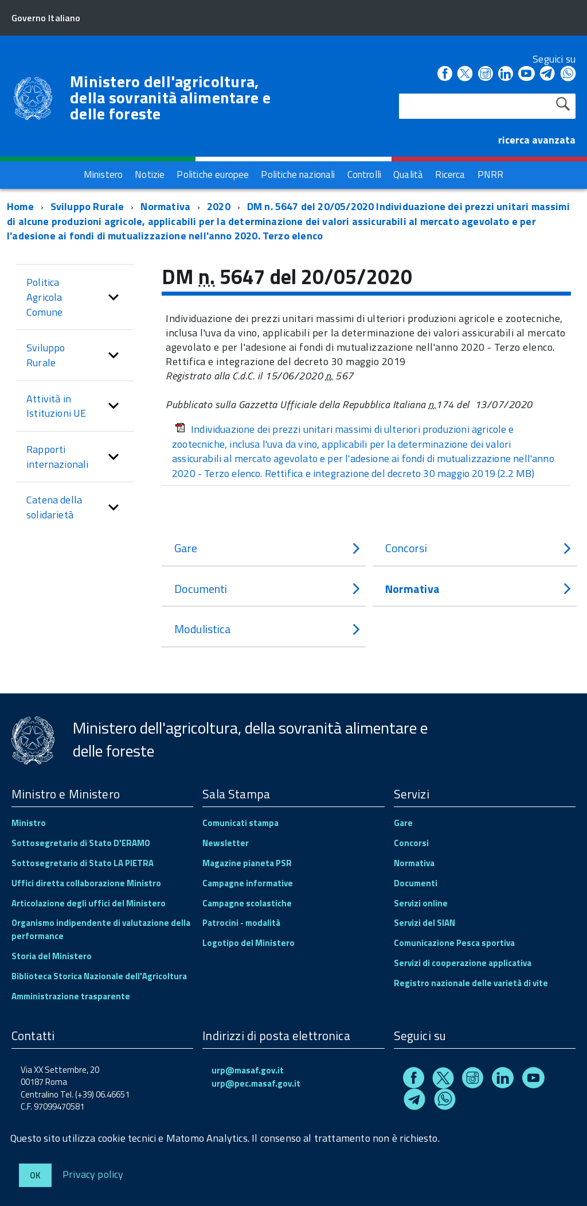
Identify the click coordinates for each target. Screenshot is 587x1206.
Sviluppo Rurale (87, 206)
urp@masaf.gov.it (248, 1070)
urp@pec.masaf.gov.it (256, 1083)
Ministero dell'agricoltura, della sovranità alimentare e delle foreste (170, 97)
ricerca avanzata (537, 140)
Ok (35, 1175)
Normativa (165, 206)
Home (20, 206)
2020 (218, 206)
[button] (113, 297)
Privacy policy (93, 1173)
